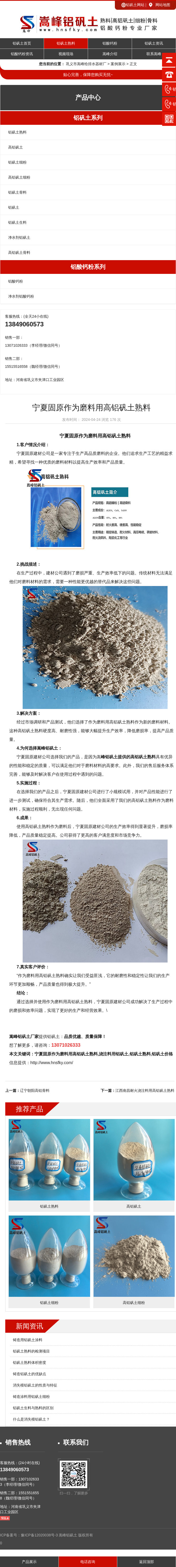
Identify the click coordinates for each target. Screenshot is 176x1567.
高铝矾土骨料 (19, 252)
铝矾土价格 (162, 1054)
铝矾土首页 (22, 43)
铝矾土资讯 (154, 43)
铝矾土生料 (17, 222)
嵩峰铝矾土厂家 (24, 1036)
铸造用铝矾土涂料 (27, 1340)
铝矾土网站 (135, 5)
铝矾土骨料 (17, 192)
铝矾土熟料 (66, 43)
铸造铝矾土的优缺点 (29, 1374)
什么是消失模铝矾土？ (31, 1419)
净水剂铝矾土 (19, 237)
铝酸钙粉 (109, 43)
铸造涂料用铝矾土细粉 (31, 1396)
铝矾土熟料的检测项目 (31, 1351)
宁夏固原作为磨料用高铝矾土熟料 (95, 436)
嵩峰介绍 (109, 54)
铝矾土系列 (88, 118)
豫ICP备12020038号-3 (40, 1535)
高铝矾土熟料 (79, 1001)
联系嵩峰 (153, 54)
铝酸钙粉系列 (88, 267)
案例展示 (118, 64)
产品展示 (29, 1562)
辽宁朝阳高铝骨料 (35, 1090)
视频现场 (65, 54)
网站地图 (162, 5)
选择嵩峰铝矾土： (45, 748)
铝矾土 (13, 207)
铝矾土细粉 (17, 162)
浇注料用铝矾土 (113, 1054)
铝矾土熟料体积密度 (29, 1362)
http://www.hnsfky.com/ (51, 1062)
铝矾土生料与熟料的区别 (33, 1408)
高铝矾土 (15, 147)
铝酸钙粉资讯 (22, 54)
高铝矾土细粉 (19, 177)
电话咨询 (87, 1562)
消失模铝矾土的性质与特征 (35, 1385)
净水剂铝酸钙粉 (21, 296)
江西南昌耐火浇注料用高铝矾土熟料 (144, 1090)
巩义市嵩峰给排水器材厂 (86, 64)
